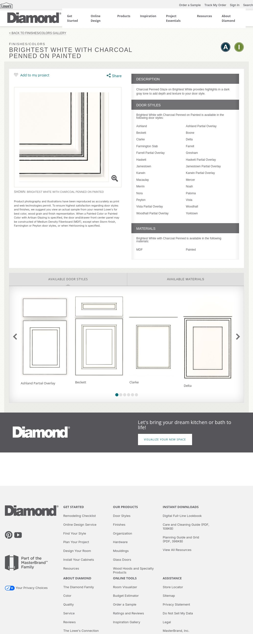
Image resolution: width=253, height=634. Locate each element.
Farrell (190, 146)
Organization (122, 533)
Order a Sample (190, 5)
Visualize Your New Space (165, 439)
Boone (190, 132)
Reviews (69, 622)
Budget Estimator (126, 595)
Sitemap (169, 595)
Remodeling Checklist (79, 516)
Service (69, 613)
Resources (204, 16)
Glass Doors (122, 559)
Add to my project (34, 75)
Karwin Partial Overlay (200, 173)
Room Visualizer (125, 587)
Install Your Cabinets (78, 559)
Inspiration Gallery (126, 622)
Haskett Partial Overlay (201, 159)
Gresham (192, 153)
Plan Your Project (76, 542)
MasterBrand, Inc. (176, 631)
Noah (189, 186)
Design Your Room (77, 551)
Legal (167, 622)
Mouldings (121, 551)
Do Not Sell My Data (178, 613)
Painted (191, 249)
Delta (189, 139)
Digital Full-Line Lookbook (182, 516)
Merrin (140, 186)
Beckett (141, 132)
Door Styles (121, 516)
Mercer (190, 180)
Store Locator (173, 587)
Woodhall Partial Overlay (152, 213)
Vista (189, 200)
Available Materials (185, 279)
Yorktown (192, 213)
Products (123, 16)
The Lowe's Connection (81, 631)
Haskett (141, 159)
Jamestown (143, 166)
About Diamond (77, 578)
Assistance (172, 578)
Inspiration (148, 16)
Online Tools (125, 578)
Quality (68, 604)
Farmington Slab (147, 146)
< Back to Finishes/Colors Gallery (37, 33)
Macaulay (142, 180)
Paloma (191, 193)
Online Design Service (80, 524)
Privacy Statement (176, 604)
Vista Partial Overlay (149, 206)
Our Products (125, 507)
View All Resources (177, 550)
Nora (139, 193)
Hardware (120, 542)
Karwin (140, 173)
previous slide (16, 337)
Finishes (119, 524)
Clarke (140, 139)
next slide (237, 337)
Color (67, 595)
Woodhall (192, 206)
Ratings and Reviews (128, 613)
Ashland (141, 126)
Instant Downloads (181, 507)
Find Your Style (74, 533)
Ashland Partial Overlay (201, 126)
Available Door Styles (68, 279)
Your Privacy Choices (26, 588)
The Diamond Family (78, 587)
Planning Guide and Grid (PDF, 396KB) (181, 539)
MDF (139, 249)
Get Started (73, 507)
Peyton (140, 200)
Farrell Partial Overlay (150, 153)
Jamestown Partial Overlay (203, 166)
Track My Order (215, 5)
